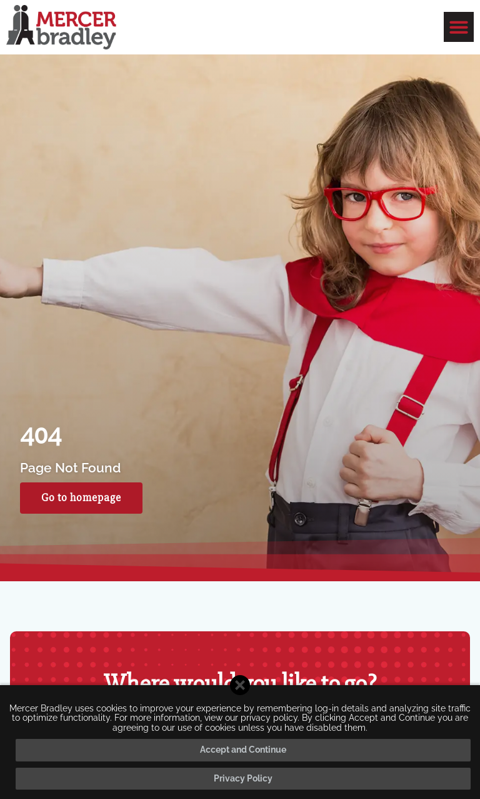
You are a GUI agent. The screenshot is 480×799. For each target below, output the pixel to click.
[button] (459, 27)
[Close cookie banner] (240, 685)
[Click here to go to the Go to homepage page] (81, 498)
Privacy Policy (243, 778)
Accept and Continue (243, 750)
